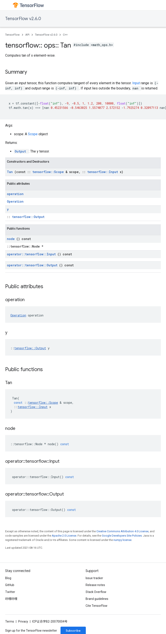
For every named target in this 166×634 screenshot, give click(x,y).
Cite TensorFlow (96, 605)
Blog (8, 578)
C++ (65, 34)
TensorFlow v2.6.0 (23, 18)
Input (136, 83)
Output (21, 151)
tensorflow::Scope (48, 172)
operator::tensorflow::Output (33, 265)
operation (15, 194)
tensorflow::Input (103, 172)
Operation (15, 201)
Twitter (10, 592)
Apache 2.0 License (64, 535)
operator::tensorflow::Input (32, 254)
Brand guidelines (97, 599)
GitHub (9, 585)
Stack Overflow (96, 592)
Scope (33, 134)
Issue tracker (94, 578)
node (11, 239)
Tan (10, 172)
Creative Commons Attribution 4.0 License (122, 531)
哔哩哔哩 (11, 599)
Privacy (23, 621)
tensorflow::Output (28, 217)
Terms (9, 621)
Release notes (95, 585)
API (27, 34)
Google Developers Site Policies (122, 535)
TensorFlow (12, 34)
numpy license (122, 540)
